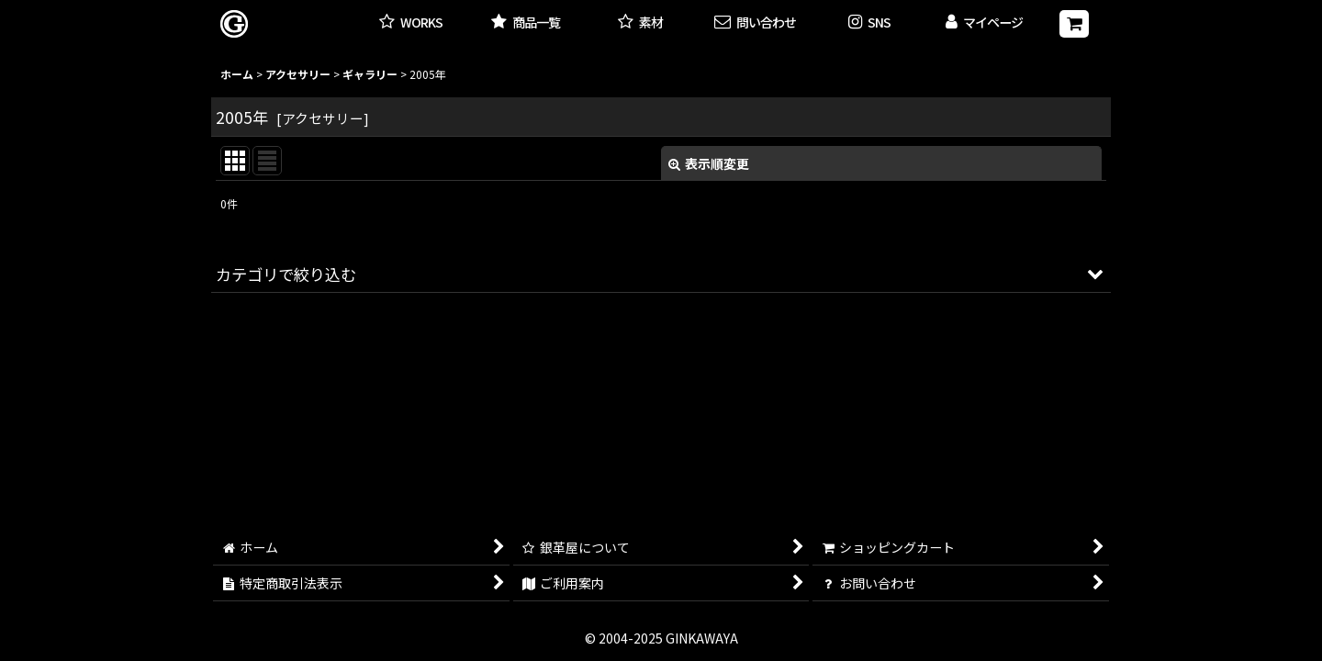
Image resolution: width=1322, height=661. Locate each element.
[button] (869, 23)
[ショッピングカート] (1074, 24)
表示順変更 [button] (708, 163)
